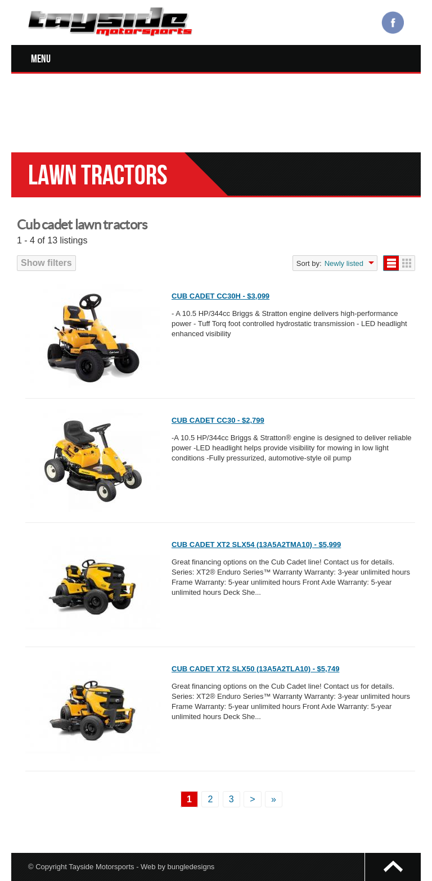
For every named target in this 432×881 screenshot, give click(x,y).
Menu (41, 58)
